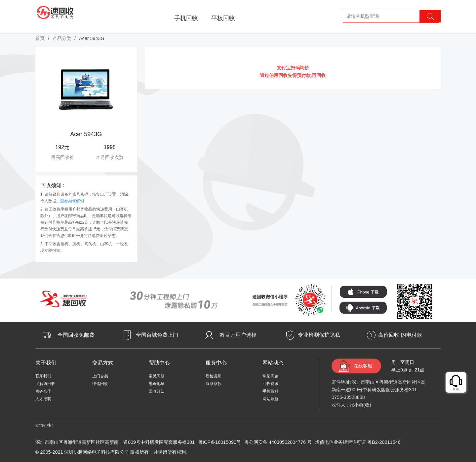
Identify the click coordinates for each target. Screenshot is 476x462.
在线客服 (363, 365)
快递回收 (100, 383)
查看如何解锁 (72, 201)
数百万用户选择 (238, 335)
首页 (40, 38)
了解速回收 (45, 383)
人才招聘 (43, 399)
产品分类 (62, 38)
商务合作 (43, 391)
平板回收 (223, 18)
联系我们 (43, 376)
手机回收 (186, 18)
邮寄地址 (157, 383)
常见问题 (157, 376)
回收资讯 (270, 383)
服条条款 (213, 383)
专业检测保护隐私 (319, 335)
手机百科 (270, 391)
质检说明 (213, 376)
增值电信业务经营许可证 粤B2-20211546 (357, 442)
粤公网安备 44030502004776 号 (278, 442)
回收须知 (157, 391)
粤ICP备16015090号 (219, 442)
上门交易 (100, 376)
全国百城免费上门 (157, 335)
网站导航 (270, 399)
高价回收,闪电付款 (400, 335)
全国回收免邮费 (76, 335)
